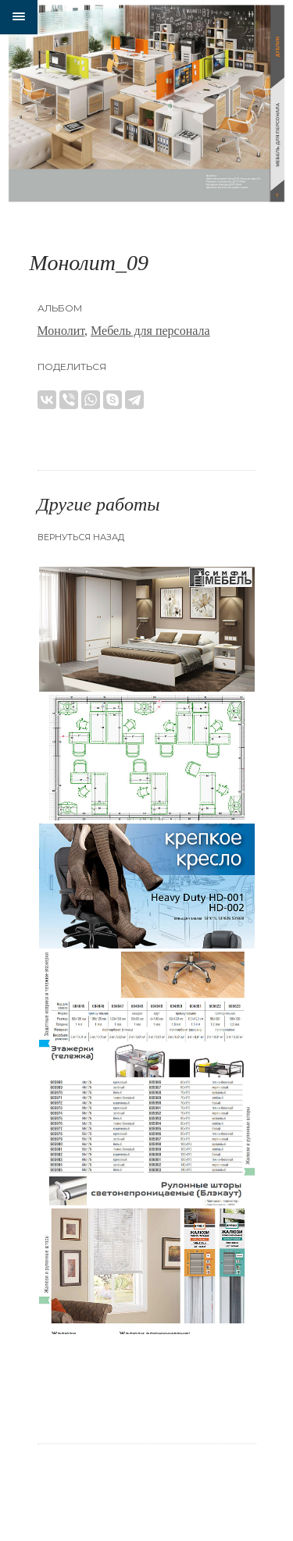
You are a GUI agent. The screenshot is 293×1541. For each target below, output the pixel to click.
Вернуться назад (81, 537)
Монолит (61, 330)
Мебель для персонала (150, 330)
